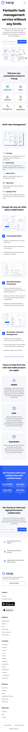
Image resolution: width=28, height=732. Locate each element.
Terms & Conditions (19, 725)
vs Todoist (4, 672)
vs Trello (4, 655)
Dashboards (5, 699)
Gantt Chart (5, 701)
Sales (3, 626)
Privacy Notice (7, 725)
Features (4, 596)
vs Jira (3, 653)
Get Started (22, 41)
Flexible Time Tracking (7, 696)
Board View (5, 687)
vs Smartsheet (5, 675)
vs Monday (4, 644)
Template (4, 711)
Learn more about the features (14, 356)
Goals (3, 693)
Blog (3, 714)
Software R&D (5, 621)
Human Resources (6, 632)
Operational (5, 629)
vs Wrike (4, 667)
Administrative (5, 635)
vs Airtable (4, 661)
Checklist (4, 690)
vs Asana (4, 650)
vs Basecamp (5, 664)
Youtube (4, 717)
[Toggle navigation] (24, 2)
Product (4, 623)
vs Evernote (5, 678)
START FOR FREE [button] (14, 583)
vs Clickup (4, 647)
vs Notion (4, 658)
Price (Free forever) (7, 599)
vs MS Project (5, 669)
